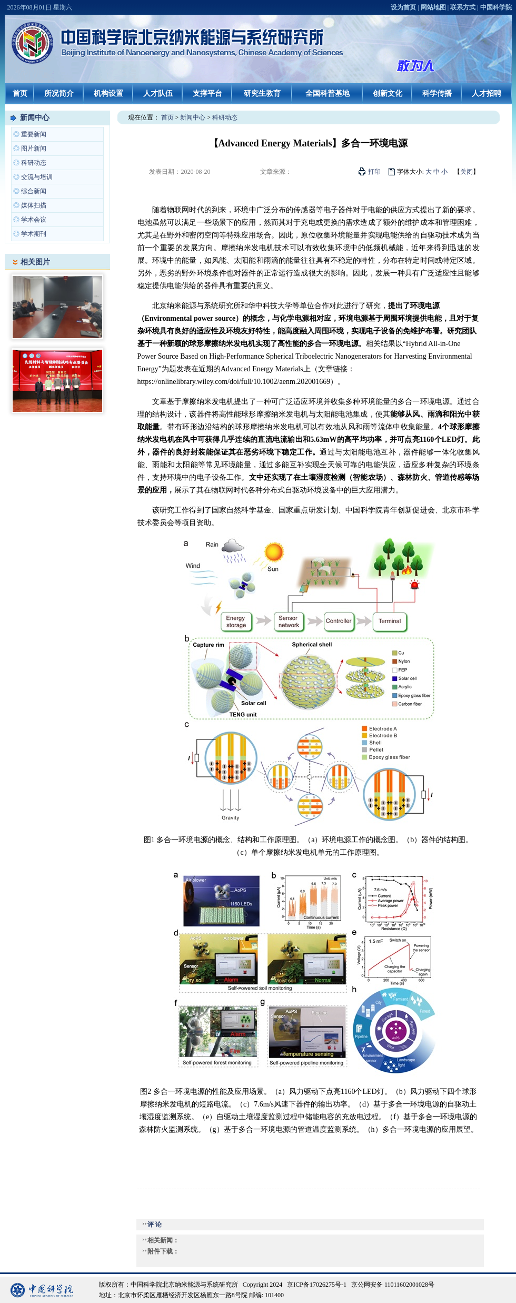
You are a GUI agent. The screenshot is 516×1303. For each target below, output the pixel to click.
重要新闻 (33, 134)
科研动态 (33, 162)
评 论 (154, 1224)
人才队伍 (158, 93)
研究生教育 (262, 93)
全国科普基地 (327, 93)
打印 (374, 171)
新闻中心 (34, 118)
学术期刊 (33, 234)
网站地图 (433, 7)
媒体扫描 (33, 205)
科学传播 (437, 93)
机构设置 (108, 93)
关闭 (466, 171)
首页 (20, 93)
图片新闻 (33, 148)
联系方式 (462, 7)
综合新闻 (33, 191)
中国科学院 (496, 7)
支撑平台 (207, 93)
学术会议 (33, 219)
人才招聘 (486, 93)
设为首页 (403, 7)
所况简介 (59, 93)
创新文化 (387, 93)
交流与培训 (37, 177)
